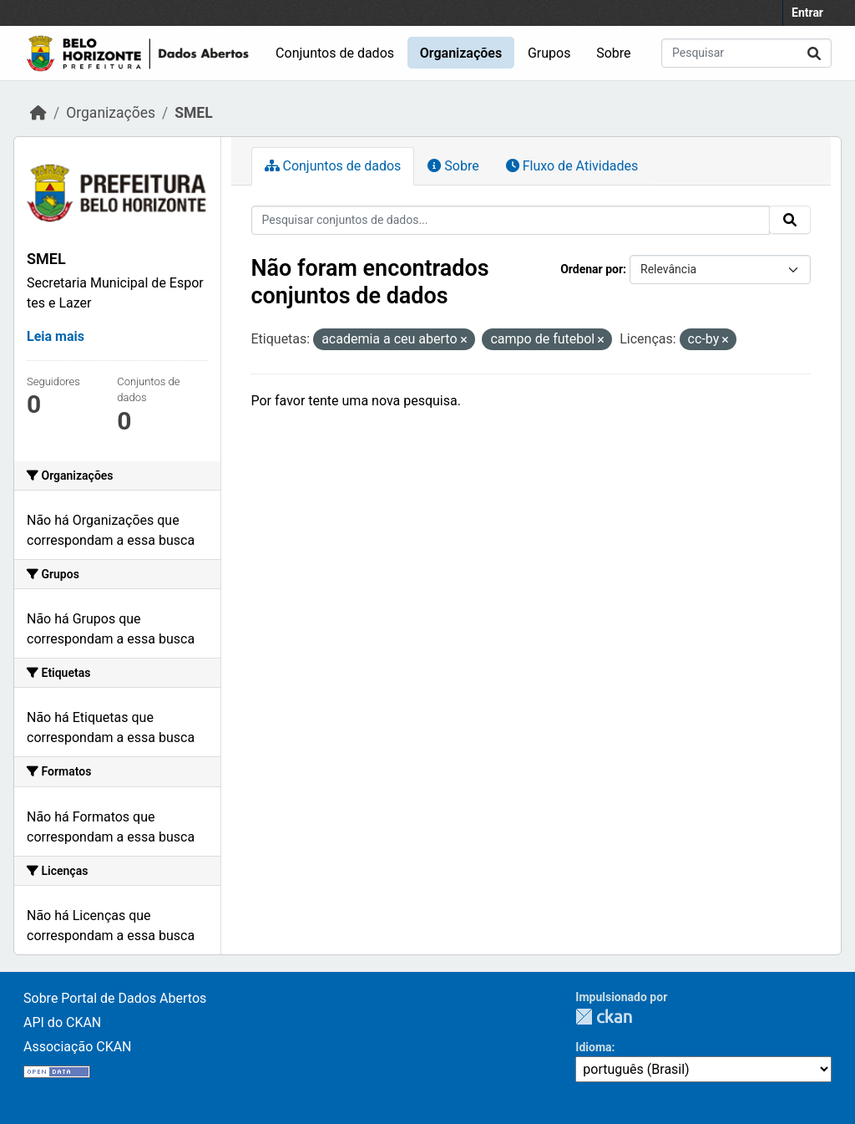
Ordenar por (591, 269)
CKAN (603, 1016)
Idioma (593, 1047)
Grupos (549, 53)
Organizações (461, 53)
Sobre (613, 53)
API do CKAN (62, 1022)
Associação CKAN (77, 1047)
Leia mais (55, 336)
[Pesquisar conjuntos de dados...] (746, 53)
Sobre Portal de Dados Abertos (114, 998)
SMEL (193, 112)
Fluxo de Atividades (572, 166)
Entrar (807, 12)
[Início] (38, 112)
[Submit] (814, 53)
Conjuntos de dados (335, 53)
